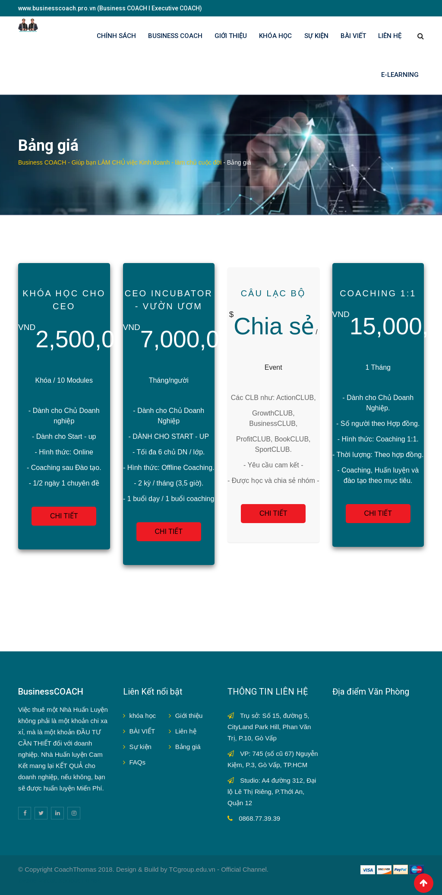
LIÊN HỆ (389, 36)
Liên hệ (185, 731)
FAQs (137, 762)
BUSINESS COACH (175, 36)
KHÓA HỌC (275, 36)
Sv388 (27, 880)
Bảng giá (188, 746)
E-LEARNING (400, 75)
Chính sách (116, 36)
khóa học (142, 715)
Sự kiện (140, 746)
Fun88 (91, 880)
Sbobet (69, 880)
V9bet (48, 880)
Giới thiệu (189, 715)
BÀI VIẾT (353, 36)
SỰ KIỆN (316, 36)
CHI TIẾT (64, 516)
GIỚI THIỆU (231, 36)
